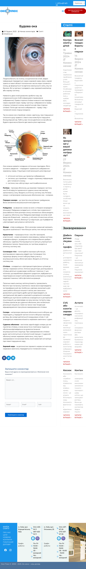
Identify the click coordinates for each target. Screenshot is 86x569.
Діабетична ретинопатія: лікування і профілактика (71, 240)
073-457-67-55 (62, 4)
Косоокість (69, 368)
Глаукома (80, 234)
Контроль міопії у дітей (68, 43)
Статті (40, 31)
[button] (62, 4)
